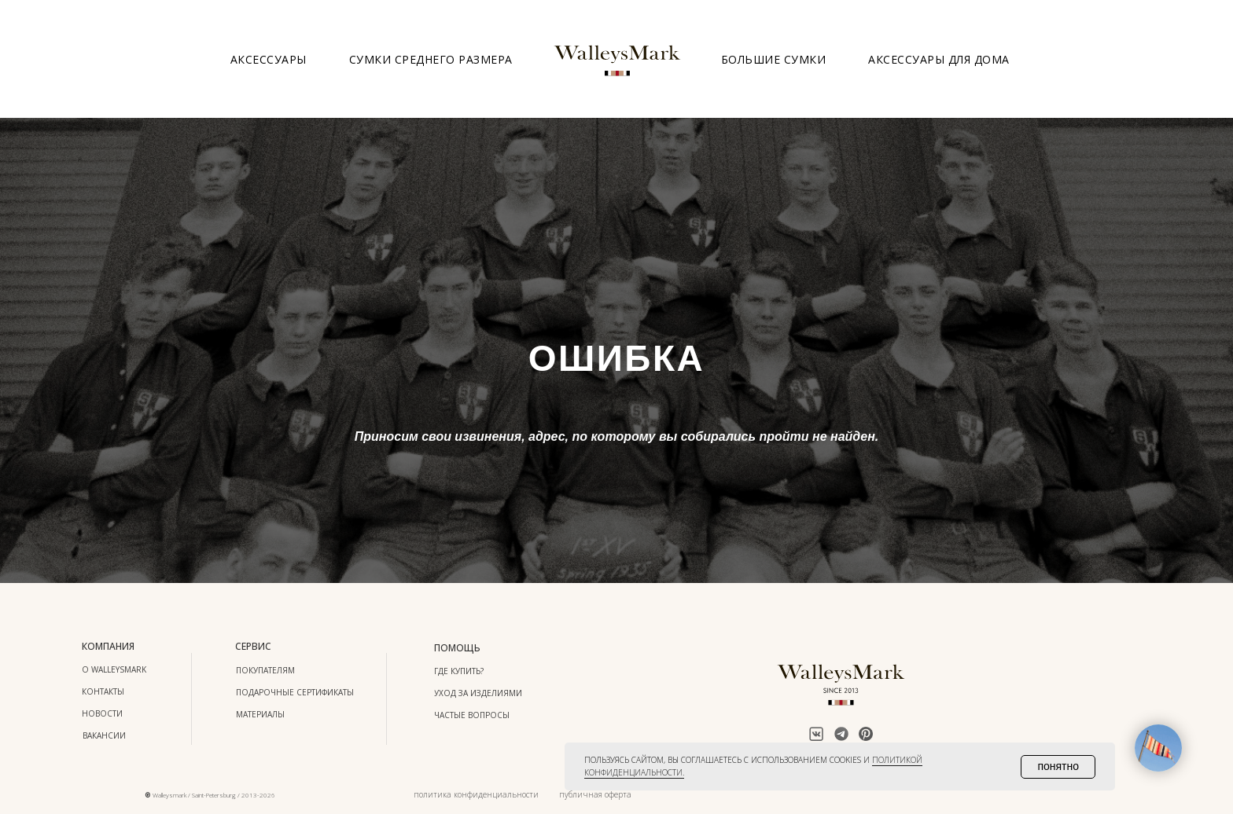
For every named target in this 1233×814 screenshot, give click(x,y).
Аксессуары (268, 59)
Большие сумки (773, 59)
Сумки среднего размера (431, 59)
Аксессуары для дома (939, 59)
